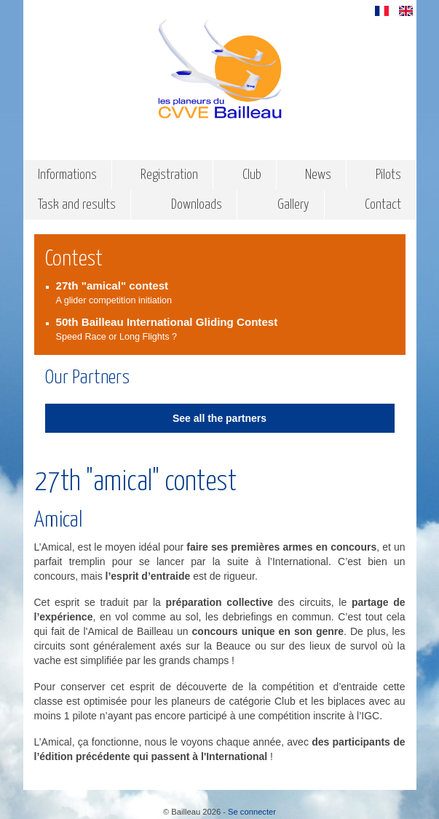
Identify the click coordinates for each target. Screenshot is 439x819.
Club (251, 175)
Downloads (196, 205)
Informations (67, 175)
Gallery (293, 205)
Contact (383, 205)
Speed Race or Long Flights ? (225, 328)
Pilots (388, 175)
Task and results (77, 205)
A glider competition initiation (225, 292)
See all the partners (219, 418)
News (318, 175)
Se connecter (252, 811)
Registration (169, 175)
